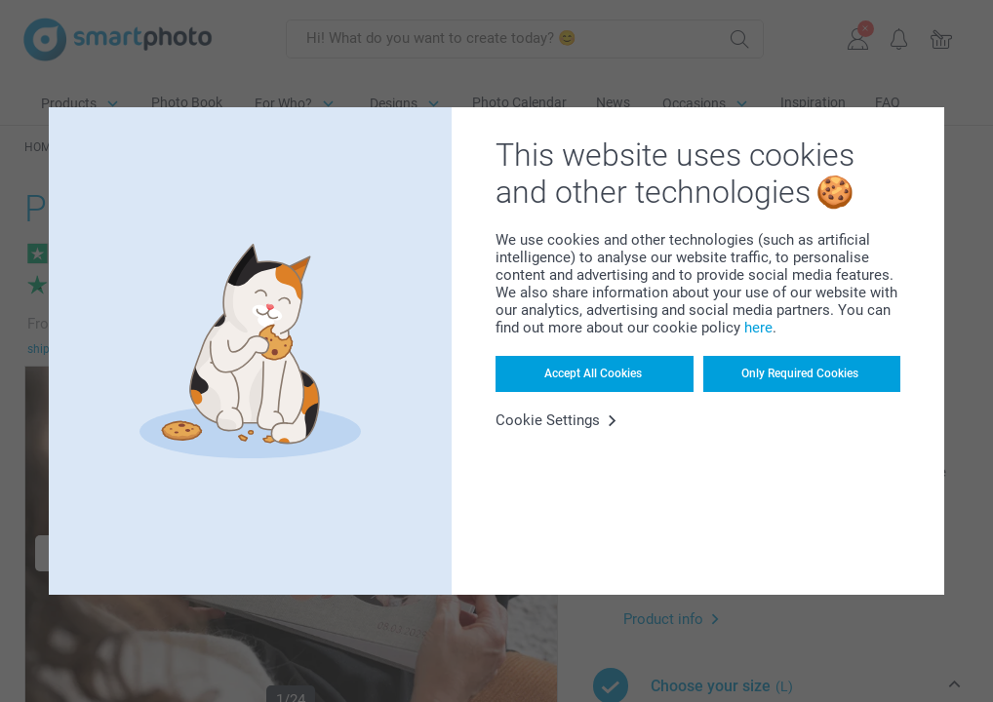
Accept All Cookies (593, 373)
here (758, 327)
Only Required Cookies (799, 373)
